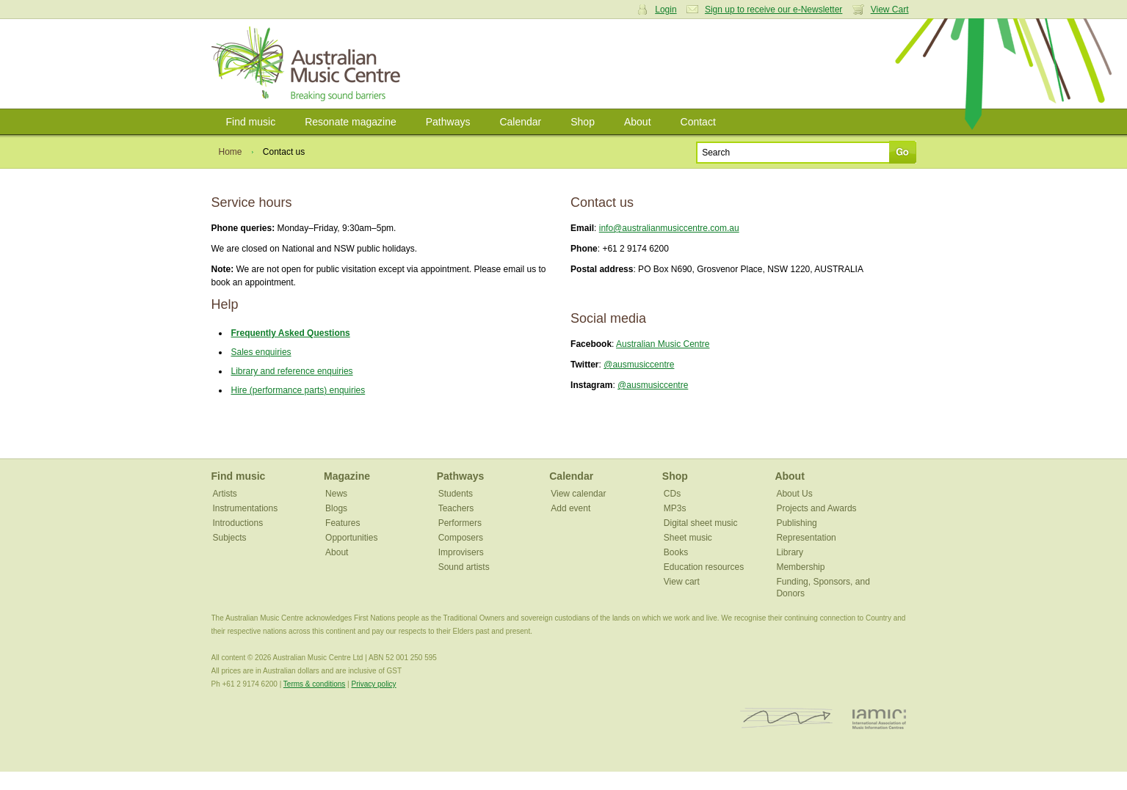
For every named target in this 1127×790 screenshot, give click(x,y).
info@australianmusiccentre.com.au (669, 228)
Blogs (336, 508)
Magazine (347, 476)
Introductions (238, 523)
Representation (806, 538)
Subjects (230, 538)
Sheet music (688, 538)
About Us (794, 494)
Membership (800, 567)
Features (342, 523)
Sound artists (464, 567)
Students (455, 494)
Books (676, 552)
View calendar (578, 494)
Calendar (520, 122)
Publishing (796, 523)
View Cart (890, 9)
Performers (460, 523)
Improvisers (461, 552)
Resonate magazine (350, 122)
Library (789, 552)
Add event (570, 508)
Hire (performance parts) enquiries (298, 390)
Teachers (456, 508)
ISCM (787, 718)
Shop (582, 122)
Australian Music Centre (662, 344)
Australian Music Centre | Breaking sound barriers (308, 63)
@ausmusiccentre (639, 364)
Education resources (704, 567)
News (336, 494)
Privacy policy (373, 684)
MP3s (675, 508)
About (637, 122)
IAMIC (879, 718)
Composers (460, 538)
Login (665, 9)
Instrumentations (245, 508)
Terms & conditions (314, 684)
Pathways (448, 122)
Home (230, 152)
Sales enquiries (261, 352)
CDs (672, 494)
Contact (698, 122)
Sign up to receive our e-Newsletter (773, 9)
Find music (251, 122)
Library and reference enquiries (292, 371)
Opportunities (351, 538)
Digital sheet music (701, 523)
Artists (225, 494)
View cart (682, 582)
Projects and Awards (816, 508)
